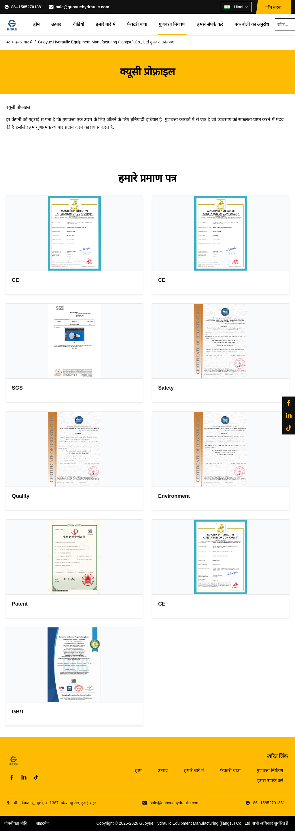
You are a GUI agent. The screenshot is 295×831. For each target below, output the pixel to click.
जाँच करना (273, 7)
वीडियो (78, 24)
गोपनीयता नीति (15, 823)
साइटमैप (42, 823)
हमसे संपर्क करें (210, 24)
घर (8, 42)
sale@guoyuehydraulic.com (82, 7)
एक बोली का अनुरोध (252, 24)
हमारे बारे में (106, 24)
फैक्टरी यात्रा (137, 24)
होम (36, 24)
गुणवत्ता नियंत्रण (172, 24)
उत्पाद (56, 24)
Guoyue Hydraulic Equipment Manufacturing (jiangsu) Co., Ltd (194, 823)
